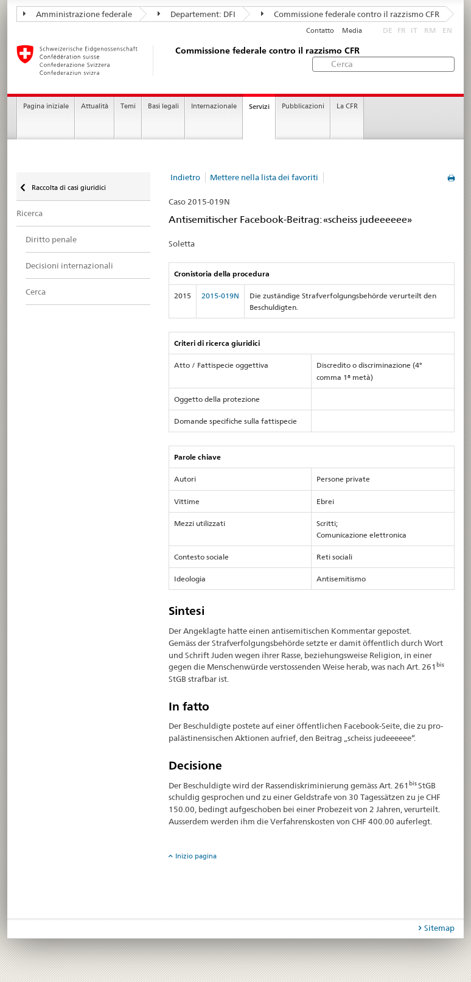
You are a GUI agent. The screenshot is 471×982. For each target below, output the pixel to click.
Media (352, 31)
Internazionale (214, 106)
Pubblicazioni (303, 106)
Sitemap (439, 928)
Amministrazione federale (77, 14)
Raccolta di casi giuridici (68, 187)
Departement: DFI (197, 14)
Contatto (320, 31)
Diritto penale (51, 239)
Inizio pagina (196, 856)
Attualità (94, 106)
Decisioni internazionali (69, 265)
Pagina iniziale (46, 106)
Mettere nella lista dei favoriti (264, 177)
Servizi (259, 106)
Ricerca (29, 213)
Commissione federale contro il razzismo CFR (350, 14)
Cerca (36, 291)
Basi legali (163, 106)
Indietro (185, 177)
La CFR (347, 106)
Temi (128, 106)
